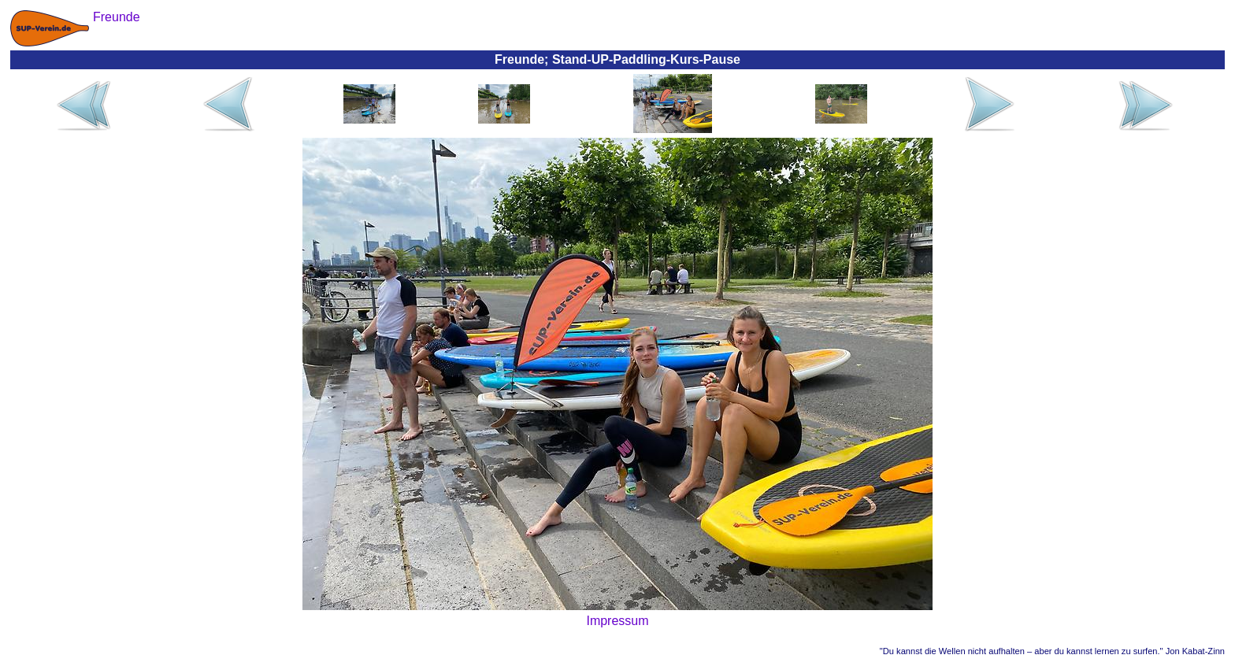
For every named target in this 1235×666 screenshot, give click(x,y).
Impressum (617, 620)
